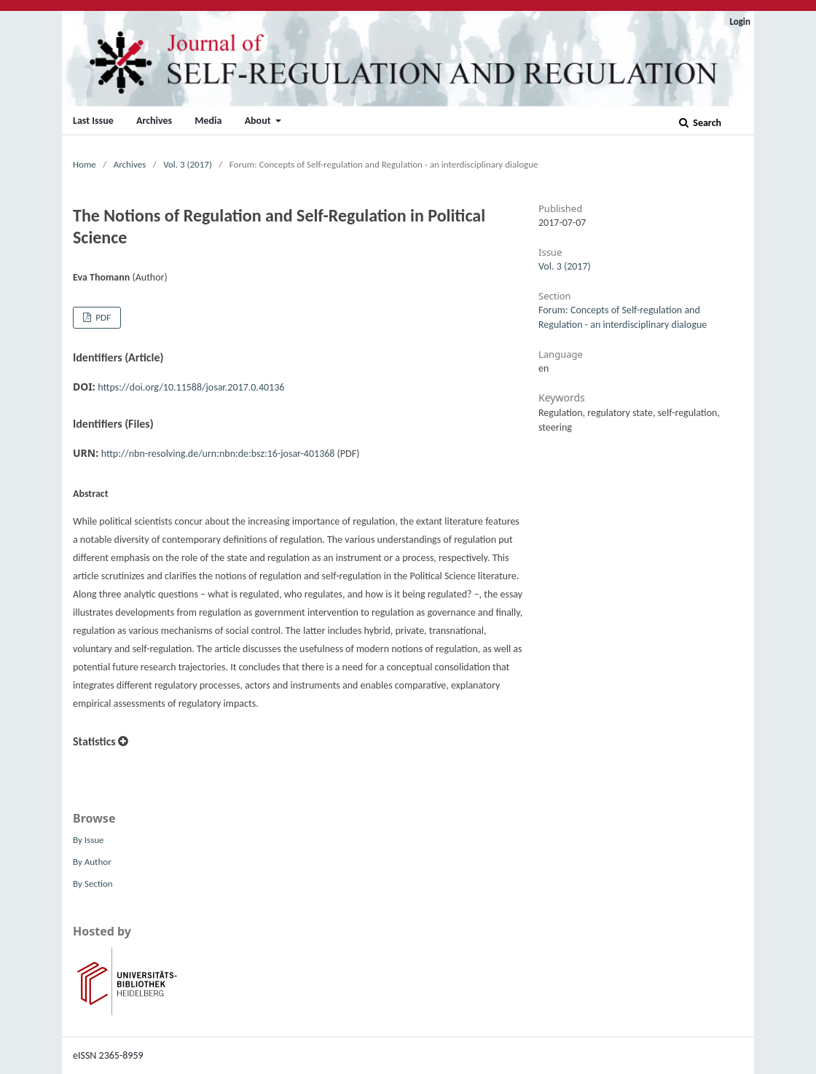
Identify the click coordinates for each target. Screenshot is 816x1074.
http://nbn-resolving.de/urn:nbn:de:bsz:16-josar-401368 (218, 453)
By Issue (88, 839)
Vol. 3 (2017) (187, 164)
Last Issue (93, 120)
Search (706, 123)
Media (208, 120)
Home (84, 164)
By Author (92, 861)
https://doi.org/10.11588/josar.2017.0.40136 (191, 387)
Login (739, 21)
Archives (154, 120)
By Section (93, 883)
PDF (102, 317)
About (259, 120)
